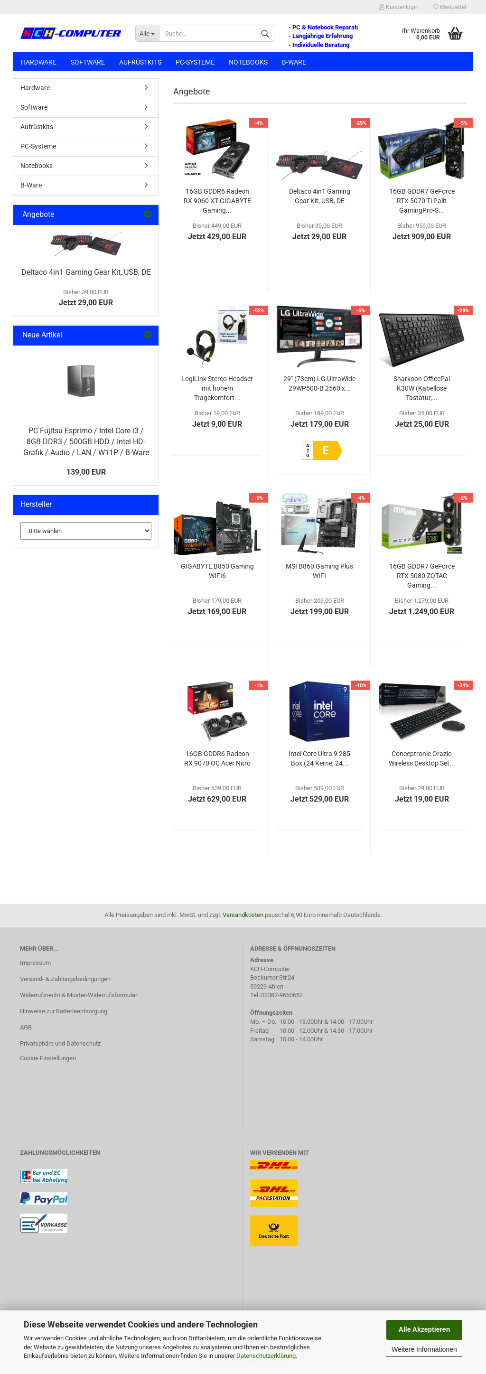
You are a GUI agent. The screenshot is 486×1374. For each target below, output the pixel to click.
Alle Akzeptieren (424, 1329)
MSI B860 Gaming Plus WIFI (319, 571)
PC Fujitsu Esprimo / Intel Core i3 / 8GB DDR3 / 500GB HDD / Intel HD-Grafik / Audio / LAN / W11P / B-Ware (86, 441)
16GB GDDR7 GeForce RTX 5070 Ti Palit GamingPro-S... (422, 200)
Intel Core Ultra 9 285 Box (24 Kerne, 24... (319, 758)
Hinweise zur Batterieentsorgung (63, 1011)
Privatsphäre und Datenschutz (60, 1043)
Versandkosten (243, 914)
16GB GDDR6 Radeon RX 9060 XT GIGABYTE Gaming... (217, 200)
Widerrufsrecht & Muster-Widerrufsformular (78, 995)
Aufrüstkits (140, 62)
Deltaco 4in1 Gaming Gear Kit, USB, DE (319, 196)
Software (88, 62)
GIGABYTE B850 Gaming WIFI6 (217, 571)
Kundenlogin (399, 7)
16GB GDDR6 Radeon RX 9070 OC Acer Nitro (217, 758)
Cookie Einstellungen (48, 1058)
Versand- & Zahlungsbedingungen (65, 978)
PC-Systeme (195, 62)
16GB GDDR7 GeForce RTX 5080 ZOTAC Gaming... (422, 575)
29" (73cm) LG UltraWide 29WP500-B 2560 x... (319, 383)
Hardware (38, 62)
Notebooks (248, 62)
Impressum (35, 962)
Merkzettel (449, 7)
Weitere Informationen (424, 1349)
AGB (26, 1027)
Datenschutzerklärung (266, 1355)
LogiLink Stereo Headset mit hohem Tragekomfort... (217, 388)
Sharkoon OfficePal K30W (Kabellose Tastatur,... (421, 388)
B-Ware (294, 62)
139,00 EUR (86, 472)
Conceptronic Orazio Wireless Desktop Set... (422, 758)
